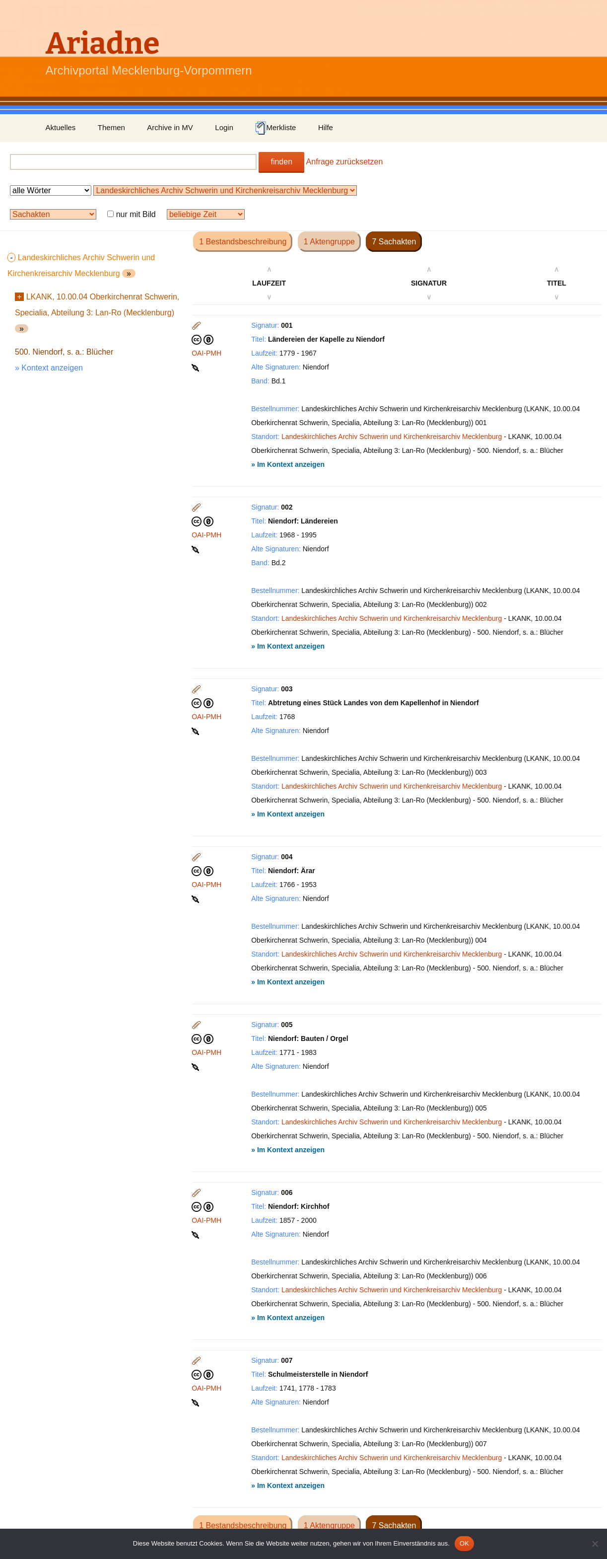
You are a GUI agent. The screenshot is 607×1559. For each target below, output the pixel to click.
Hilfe (325, 127)
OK (464, 1543)
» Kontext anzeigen (49, 368)
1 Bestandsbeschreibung (242, 241)
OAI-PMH (206, 353)
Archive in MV (170, 127)
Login (224, 127)
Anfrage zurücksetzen (344, 161)
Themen (111, 127)
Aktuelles (61, 127)
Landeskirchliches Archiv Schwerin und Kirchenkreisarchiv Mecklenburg (391, 437)
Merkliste (275, 128)
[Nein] (595, 1544)
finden (281, 161)
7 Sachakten (394, 241)
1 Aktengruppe (329, 241)
